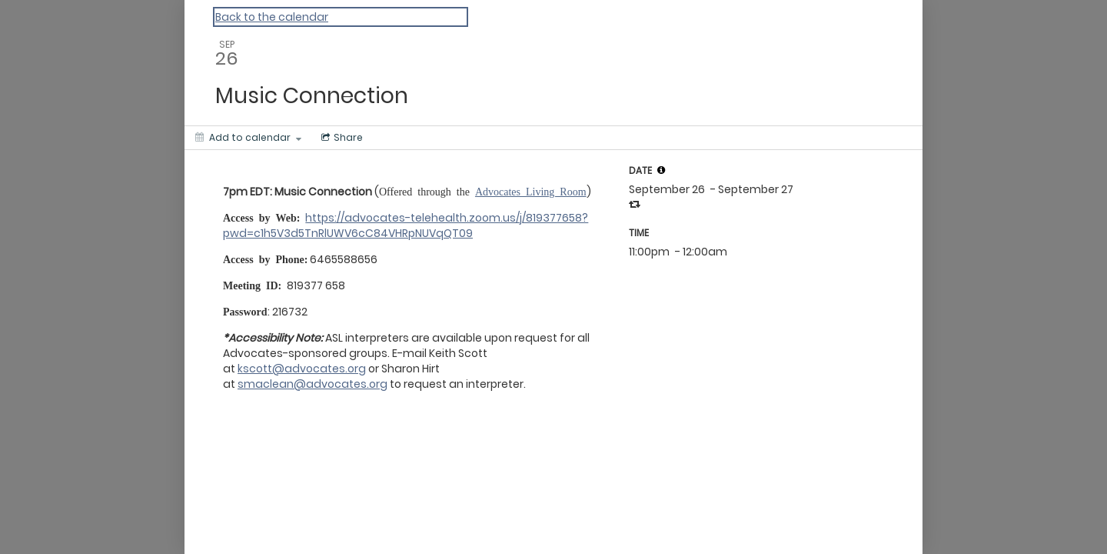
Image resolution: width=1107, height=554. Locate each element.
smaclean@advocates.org (312, 384)
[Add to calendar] (248, 137)
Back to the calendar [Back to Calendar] (271, 17)
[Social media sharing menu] (340, 137)
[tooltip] (661, 170)
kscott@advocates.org (302, 368)
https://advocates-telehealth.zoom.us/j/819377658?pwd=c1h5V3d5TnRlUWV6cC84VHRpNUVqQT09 (405, 225)
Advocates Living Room (531, 190)
